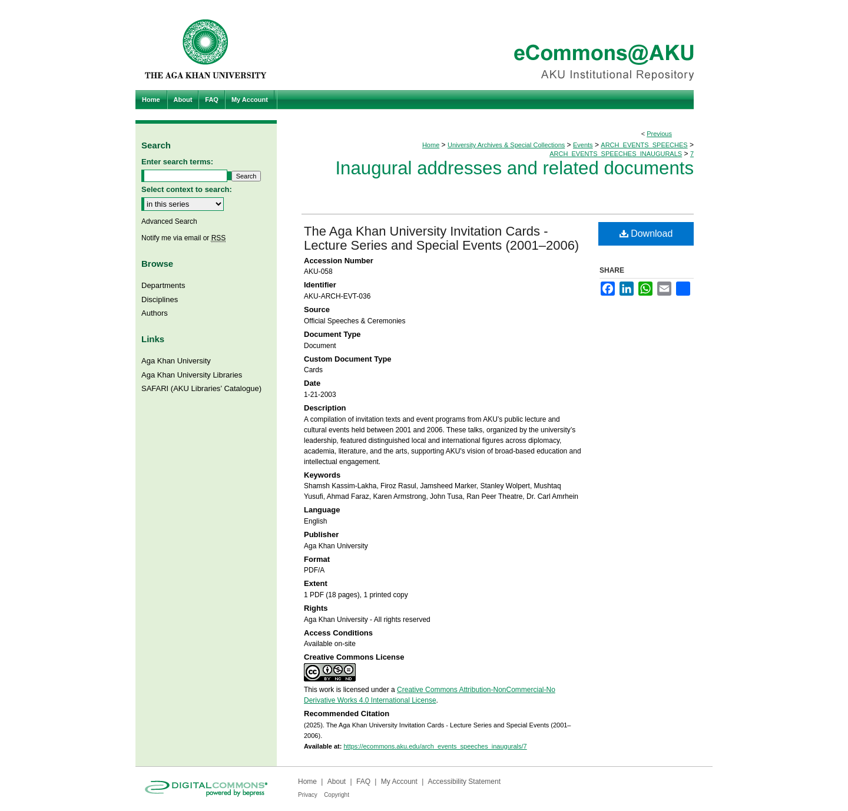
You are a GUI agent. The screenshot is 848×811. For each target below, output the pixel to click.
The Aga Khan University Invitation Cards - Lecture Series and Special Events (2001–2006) (441, 238)
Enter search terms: (177, 161)
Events (583, 144)
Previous (659, 133)
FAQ (363, 781)
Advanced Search (169, 221)
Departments (163, 285)
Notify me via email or (183, 238)
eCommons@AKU (495, 45)
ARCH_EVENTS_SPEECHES (644, 144)
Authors (154, 313)
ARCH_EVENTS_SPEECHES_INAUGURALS (615, 153)
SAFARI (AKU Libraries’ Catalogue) (201, 388)
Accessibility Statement (464, 781)
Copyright (336, 795)
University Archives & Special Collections (506, 144)
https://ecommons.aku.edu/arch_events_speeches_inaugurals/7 (434, 746)
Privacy (307, 795)
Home (430, 144)
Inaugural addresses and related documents (514, 168)
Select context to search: (186, 189)
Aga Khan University (176, 360)
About (336, 781)
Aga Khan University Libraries (191, 374)
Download (646, 234)
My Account (399, 781)
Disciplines (159, 299)
